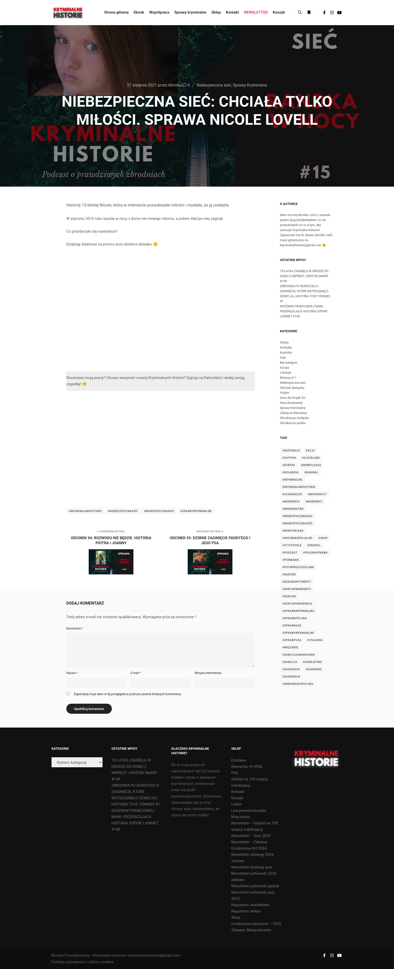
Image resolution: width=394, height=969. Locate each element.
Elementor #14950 (246, 766)
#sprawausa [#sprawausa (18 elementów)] (292, 625)
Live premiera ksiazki (248, 810)
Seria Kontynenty (291, 403)
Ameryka (286, 347)
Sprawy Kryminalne (250, 85)
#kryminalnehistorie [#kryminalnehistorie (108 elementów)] (298, 487)
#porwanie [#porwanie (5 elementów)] (290, 560)
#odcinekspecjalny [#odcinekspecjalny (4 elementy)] (297, 538)
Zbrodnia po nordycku (294, 418)
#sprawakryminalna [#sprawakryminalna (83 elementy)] (298, 611)
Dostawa (238, 760)
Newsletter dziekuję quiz (251, 867)
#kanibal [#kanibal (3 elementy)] (311, 472)
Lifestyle (285, 372)
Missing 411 (288, 378)
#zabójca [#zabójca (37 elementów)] (289, 662)
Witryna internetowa (207, 673)
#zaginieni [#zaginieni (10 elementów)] (314, 669)
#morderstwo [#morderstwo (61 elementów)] (293, 509)
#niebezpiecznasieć (123, 511)
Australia (286, 352)
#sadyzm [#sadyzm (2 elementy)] (289, 574)
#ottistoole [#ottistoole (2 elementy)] (292, 545)
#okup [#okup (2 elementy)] (323, 538)
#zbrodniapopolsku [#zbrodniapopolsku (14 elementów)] (297, 684)
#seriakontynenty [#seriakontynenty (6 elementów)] (296, 581)
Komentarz (74, 628)
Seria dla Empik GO (293, 398)
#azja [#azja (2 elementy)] (310, 450)
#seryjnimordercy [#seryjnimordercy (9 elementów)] (296, 589)
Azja (283, 357)
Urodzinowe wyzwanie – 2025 (256, 923)
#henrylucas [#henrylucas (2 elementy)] (311, 465)
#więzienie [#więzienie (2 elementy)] (290, 647)
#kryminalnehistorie (85, 511)
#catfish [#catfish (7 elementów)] (289, 457)
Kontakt (237, 791)
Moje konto (240, 817)
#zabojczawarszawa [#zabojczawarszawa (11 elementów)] (298, 654)
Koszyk (237, 798)
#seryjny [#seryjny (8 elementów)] (289, 596)
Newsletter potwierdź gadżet (255, 886)
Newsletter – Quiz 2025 (251, 835)
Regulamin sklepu (246, 911)
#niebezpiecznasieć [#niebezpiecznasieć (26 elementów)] (297, 523)
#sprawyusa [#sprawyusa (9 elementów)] (291, 640)
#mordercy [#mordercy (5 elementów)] (314, 501)
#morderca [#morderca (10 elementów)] (291, 501)
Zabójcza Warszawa (293, 413)
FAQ (234, 773)
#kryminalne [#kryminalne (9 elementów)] (292, 479)
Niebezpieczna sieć (213, 85)
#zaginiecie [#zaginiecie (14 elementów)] (291, 669)
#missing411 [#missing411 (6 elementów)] (317, 494)
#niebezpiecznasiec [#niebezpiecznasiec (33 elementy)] (297, 516)
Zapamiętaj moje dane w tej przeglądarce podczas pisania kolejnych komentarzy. (128, 694)
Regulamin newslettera (250, 905)
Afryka (284, 342)
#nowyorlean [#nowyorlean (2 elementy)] (293, 530)
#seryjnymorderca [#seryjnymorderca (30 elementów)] (297, 603)
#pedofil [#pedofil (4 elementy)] (314, 545)
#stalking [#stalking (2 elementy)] (315, 640)
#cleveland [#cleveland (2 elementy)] (311, 457)
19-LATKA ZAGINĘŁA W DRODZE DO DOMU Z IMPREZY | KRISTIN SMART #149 (304, 276)
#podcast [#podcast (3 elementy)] (289, 552)
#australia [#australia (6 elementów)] (291, 450)
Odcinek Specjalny (292, 388)
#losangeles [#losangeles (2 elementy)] (292, 494)
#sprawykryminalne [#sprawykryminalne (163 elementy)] (298, 632)
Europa (284, 367)
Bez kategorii (288, 362)
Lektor (236, 804)
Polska (284, 393)
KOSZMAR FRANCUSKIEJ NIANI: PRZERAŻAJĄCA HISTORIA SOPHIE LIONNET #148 (304, 311)
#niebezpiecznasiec (159, 511)
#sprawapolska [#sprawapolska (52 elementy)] (294, 618)
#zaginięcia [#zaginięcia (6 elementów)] (291, 676)
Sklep (235, 917)
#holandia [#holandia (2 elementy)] (290, 472)
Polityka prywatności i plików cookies (82, 962)
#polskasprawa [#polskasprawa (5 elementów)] (315, 552)
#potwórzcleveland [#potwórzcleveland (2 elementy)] (298, 567)
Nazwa (72, 673)
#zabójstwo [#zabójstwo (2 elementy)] (312, 662)
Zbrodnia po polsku (293, 423)
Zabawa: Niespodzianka (251, 930)
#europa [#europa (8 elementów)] (288, 465)
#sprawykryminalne (196, 511)
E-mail (135, 673)
